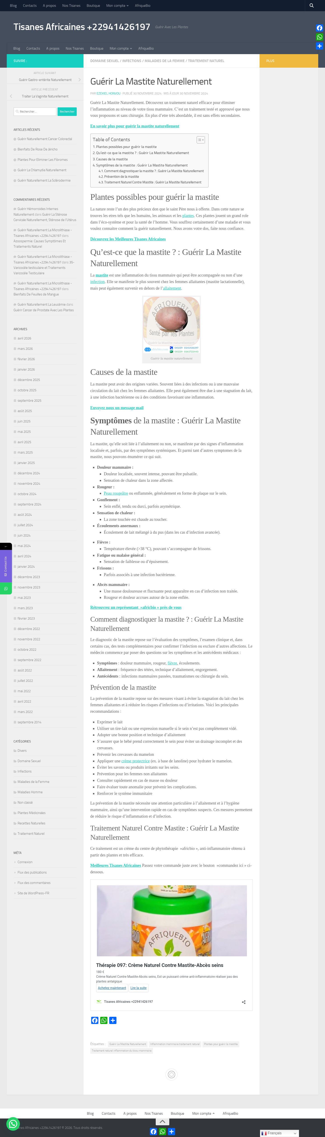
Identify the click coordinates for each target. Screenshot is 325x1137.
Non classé (25, 802)
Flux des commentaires (34, 883)
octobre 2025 (27, 390)
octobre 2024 (27, 494)
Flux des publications (32, 872)
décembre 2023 (29, 577)
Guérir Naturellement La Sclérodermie (44, 180)
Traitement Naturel (206, 61)
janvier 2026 (26, 369)
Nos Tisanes (71, 5)
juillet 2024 (25, 525)
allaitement (172, 288)
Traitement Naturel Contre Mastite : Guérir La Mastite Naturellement (152, 182)
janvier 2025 (26, 463)
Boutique (93, 5)
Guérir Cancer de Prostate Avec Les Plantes (44, 310)
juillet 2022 (25, 681)
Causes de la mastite (112, 159)
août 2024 (25, 515)
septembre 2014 (29, 722)
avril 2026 (24, 338)
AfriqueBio (142, 5)
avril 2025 (24, 442)
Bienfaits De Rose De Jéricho (38, 149)
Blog (13, 5)
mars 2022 (25, 712)
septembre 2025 (29, 401)
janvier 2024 (26, 567)
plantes (188, 215)
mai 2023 (24, 598)
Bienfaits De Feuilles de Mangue (36, 294)
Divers (22, 751)
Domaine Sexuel (104, 61)
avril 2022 (24, 701)
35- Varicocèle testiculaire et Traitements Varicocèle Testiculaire (44, 267)
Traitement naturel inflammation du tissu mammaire (121, 1050)
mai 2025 (24, 432)
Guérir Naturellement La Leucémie (42, 304)
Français (271, 1133)
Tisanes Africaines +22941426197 (82, 26)
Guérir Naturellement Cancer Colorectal (45, 139)
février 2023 (26, 618)
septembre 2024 (29, 504)
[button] (13, 1124)
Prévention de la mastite (121, 177)
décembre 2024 (29, 473)
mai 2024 (24, 546)
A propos (49, 5)
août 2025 (25, 411)
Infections (131, 61)
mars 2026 (25, 349)
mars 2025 (25, 452)
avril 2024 (24, 556)
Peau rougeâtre (116, 493)
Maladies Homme (30, 792)
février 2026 (26, 359)
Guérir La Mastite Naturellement (127, 1044)
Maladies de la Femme (165, 61)
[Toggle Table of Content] (198, 140)
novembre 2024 (29, 484)
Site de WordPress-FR (33, 893)
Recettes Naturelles (31, 823)
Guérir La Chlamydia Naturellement (42, 170)
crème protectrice (135, 761)
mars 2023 (25, 608)
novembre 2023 (29, 587)
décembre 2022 (29, 629)
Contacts (30, 5)
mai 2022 (24, 691)
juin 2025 (24, 421)
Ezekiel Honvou (109, 93)
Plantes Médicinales (32, 813)
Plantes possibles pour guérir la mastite (126, 147)
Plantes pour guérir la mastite (221, 1044)
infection (97, 281)
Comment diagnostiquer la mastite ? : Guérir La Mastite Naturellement (154, 171)
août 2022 (25, 670)
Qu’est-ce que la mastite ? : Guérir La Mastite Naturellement (142, 153)
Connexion (25, 862)
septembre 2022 (29, 660)
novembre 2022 (29, 639)
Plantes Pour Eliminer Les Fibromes (43, 160)
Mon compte (115, 5)
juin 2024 (24, 535)
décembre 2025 (29, 380)
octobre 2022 (27, 650)
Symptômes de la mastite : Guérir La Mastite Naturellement (142, 165)
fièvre (172, 663)
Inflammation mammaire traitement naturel (175, 1044)
